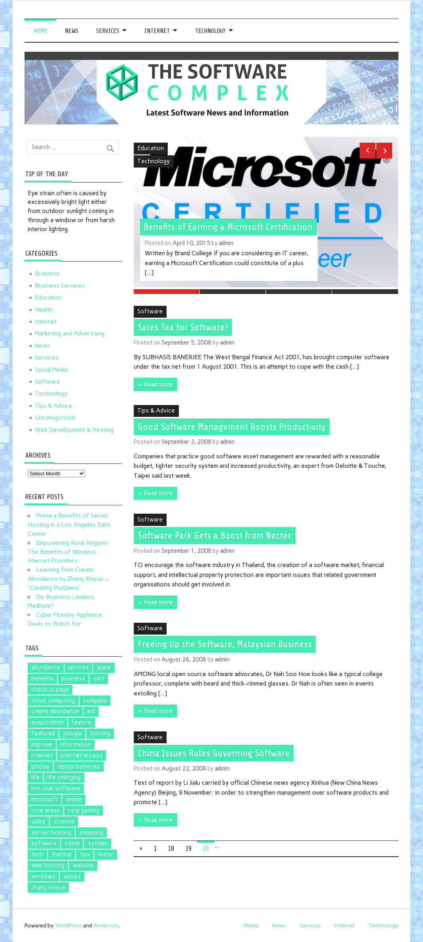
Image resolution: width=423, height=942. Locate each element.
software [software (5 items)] (44, 843)
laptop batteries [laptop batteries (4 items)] (78, 766)
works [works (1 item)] (72, 876)
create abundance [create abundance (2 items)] (55, 711)
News (71, 30)
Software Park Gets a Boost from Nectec (215, 533)
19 (188, 846)
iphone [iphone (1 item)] (40, 766)
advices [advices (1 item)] (78, 667)
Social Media (51, 369)
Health (44, 309)
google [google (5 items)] (72, 733)
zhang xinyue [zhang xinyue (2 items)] (48, 887)
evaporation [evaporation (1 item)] (47, 722)
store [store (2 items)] (72, 843)
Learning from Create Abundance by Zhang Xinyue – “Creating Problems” (68, 579)
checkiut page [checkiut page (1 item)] (50, 689)
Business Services (60, 285)
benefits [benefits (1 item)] (42, 678)
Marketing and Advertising (69, 333)
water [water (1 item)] (106, 854)
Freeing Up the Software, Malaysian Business (225, 642)
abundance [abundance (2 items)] (45, 667)
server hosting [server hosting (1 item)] (51, 832)
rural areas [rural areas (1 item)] (45, 810)
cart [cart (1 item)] (98, 678)
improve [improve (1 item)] (41, 744)
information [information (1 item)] (75, 744)
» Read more (155, 382)
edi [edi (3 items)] (91, 711)
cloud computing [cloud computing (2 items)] (53, 700)
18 (171, 846)
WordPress (68, 925)
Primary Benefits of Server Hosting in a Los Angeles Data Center (69, 524)
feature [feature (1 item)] (81, 722)
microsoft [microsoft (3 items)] (44, 799)
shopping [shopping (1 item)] (91, 832)
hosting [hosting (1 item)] (100, 733)
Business (47, 273)
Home (40, 30)
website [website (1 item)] (83, 865)
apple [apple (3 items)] (104, 667)
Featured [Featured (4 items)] (43, 733)
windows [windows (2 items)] (43, 876)
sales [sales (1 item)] (38, 821)
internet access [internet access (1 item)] (81, 755)
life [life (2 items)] (35, 777)
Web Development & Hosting (74, 429)
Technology (210, 30)
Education (150, 148)
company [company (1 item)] (95, 700)
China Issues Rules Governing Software (214, 751)
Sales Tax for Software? (183, 325)
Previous (368, 150)
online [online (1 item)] (74, 799)
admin (226, 243)
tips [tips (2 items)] (85, 854)
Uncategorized (55, 417)
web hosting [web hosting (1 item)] (47, 865)
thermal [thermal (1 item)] (61, 854)
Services (107, 30)
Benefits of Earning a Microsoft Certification (228, 226)
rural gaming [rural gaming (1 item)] (83, 810)
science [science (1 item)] (63, 821)
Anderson (105, 925)
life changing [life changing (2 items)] (64, 777)
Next (384, 150)
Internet (157, 30)
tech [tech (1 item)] (37, 854)
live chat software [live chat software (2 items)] (55, 788)
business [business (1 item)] (73, 678)
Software (150, 309)
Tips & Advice (156, 409)
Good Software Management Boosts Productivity (232, 424)
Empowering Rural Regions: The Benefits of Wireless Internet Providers (69, 552)
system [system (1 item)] (98, 843)
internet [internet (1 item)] (42, 755)
